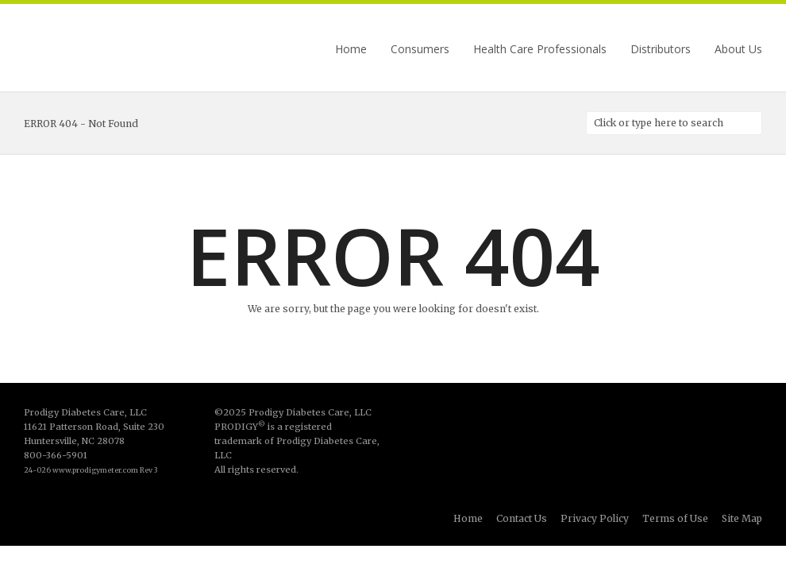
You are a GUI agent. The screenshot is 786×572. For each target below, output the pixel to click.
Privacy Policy (595, 518)
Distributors (660, 49)
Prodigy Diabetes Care (103, 50)
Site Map (742, 518)
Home (351, 49)
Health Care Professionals (540, 49)
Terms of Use (675, 518)
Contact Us (521, 518)
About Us (738, 49)
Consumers (420, 49)
